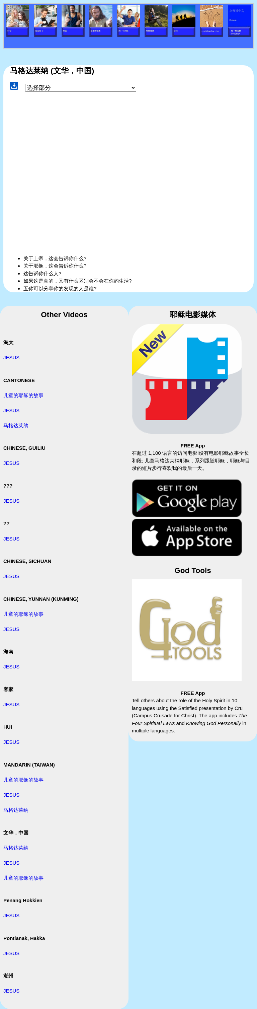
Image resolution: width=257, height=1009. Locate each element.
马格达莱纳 (15, 425)
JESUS (11, 357)
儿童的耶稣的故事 (23, 395)
